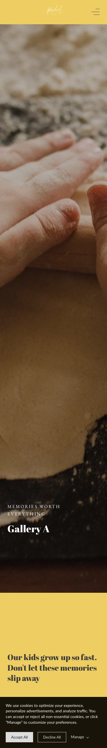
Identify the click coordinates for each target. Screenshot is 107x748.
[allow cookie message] (19, 737)
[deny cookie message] (52, 737)
